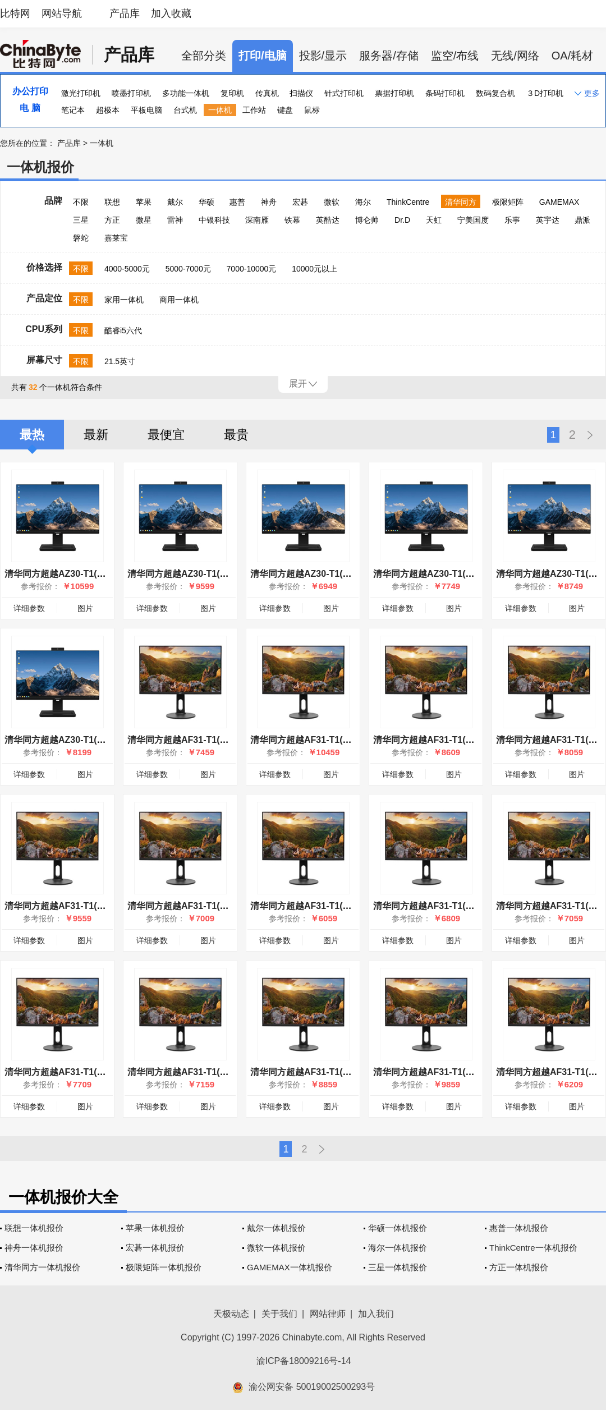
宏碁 (300, 202)
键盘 (285, 109)
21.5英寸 (119, 361)
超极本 (108, 109)
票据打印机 (394, 93)
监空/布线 (455, 55)
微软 (331, 202)
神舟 (269, 202)
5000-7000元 (188, 268)
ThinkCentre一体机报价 (533, 1247)
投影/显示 (323, 55)
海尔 (363, 202)
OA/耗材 (572, 55)
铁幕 (292, 219)
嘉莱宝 (116, 237)
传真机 (267, 93)
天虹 (434, 219)
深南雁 (257, 219)
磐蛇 (81, 237)
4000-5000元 (127, 268)
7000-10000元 (252, 268)
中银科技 (214, 219)
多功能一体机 (185, 93)
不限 (81, 202)
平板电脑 (146, 109)
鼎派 (582, 219)
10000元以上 (314, 268)
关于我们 (279, 1314)
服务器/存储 (389, 55)
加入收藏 (171, 13)
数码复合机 (495, 93)
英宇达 (547, 219)
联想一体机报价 (33, 1228)
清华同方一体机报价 (42, 1267)
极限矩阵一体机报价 (163, 1267)
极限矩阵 (508, 202)
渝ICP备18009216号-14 (303, 1361)
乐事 (512, 219)
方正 (112, 219)
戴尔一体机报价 (276, 1228)
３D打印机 (544, 93)
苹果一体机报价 (155, 1228)
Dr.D (402, 219)
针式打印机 (344, 93)
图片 (85, 608)
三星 (81, 219)
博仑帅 (367, 219)
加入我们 (376, 1314)
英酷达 (327, 219)
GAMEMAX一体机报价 (289, 1267)
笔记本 (73, 109)
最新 (96, 435)
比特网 (15, 13)
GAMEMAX (559, 202)
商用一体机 (179, 299)
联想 (112, 202)
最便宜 (166, 435)
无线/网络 (515, 55)
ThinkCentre (408, 202)
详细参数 (29, 608)
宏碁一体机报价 (155, 1247)
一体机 (220, 109)
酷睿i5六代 (123, 330)
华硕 (206, 202)
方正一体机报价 (518, 1267)
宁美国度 (473, 219)
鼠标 (312, 109)
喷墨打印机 (131, 93)
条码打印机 (445, 93)
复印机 (232, 93)
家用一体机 (124, 299)
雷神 (175, 219)
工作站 (254, 109)
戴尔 (175, 202)
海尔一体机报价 (397, 1247)
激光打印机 (80, 93)
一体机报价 (40, 166)
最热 (32, 435)
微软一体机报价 (276, 1247)
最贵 (236, 435)
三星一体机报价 (397, 1267)
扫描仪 (301, 93)
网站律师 (328, 1314)
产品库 (124, 13)
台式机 (185, 109)
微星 (144, 219)
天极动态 (231, 1314)
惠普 (237, 202)
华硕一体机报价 (397, 1228)
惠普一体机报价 (518, 1228)
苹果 (144, 202)
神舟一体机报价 (33, 1247)
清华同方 (460, 202)
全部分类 (203, 55)
